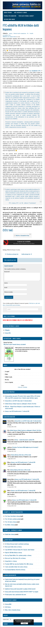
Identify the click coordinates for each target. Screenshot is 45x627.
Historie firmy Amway (26, 16)
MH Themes (30, 625)
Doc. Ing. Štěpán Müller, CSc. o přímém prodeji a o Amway (18, 547)
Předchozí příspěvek (11, 246)
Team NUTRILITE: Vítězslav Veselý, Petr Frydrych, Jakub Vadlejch (19, 541)
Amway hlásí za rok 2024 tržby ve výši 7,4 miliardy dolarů (18, 392)
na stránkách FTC (35, 66)
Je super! (7, 363)
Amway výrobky (7, 13)
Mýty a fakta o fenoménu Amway (12, 601)
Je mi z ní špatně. (9, 374)
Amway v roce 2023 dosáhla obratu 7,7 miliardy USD (17, 403)
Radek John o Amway (9, 526)
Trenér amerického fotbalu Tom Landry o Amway (16, 558)
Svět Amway (7, 599)
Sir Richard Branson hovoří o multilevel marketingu (16, 536)
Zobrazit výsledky (22, 379)
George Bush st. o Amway (10, 553)
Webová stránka (8, 283)
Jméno (5, 274)
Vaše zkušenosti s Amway (20, 13)
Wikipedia (7, 322)
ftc (27, 30)
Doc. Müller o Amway (9, 516)
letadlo (31, 30)
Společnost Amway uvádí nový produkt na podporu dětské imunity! (20, 580)
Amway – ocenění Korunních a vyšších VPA (24, 431)
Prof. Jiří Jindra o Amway (10, 513)
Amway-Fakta (12, 31)
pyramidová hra (38, 30)
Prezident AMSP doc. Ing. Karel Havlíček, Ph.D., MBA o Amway (18, 555)
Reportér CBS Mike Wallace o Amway (13, 544)
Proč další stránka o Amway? (11, 16)
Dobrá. (6, 366)
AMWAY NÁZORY (8, 531)
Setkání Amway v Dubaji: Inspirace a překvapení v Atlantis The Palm (20, 395)
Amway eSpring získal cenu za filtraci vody (20, 446)
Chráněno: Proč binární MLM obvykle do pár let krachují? (25, 439)
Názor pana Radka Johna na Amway (13, 538)
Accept (24, 623)
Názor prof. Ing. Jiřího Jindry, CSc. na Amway (15, 550)
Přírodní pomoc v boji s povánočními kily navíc (15, 586)
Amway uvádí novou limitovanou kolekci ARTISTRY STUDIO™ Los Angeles (21, 583)
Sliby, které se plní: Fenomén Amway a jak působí (14, 336)
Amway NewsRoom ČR (10, 567)
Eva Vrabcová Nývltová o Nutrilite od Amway (15, 561)
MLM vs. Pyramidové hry (22, 227)
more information (27, 621)
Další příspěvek (26, 246)
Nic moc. (6, 371)
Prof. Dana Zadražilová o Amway (12, 508)
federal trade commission (19, 30)
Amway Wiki (7, 325)
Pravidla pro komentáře (35, 13)
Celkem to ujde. (8, 368)
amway (10, 30)
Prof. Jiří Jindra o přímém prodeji (12, 511)
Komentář (6, 263)
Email (5, 279)
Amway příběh (8, 596)
